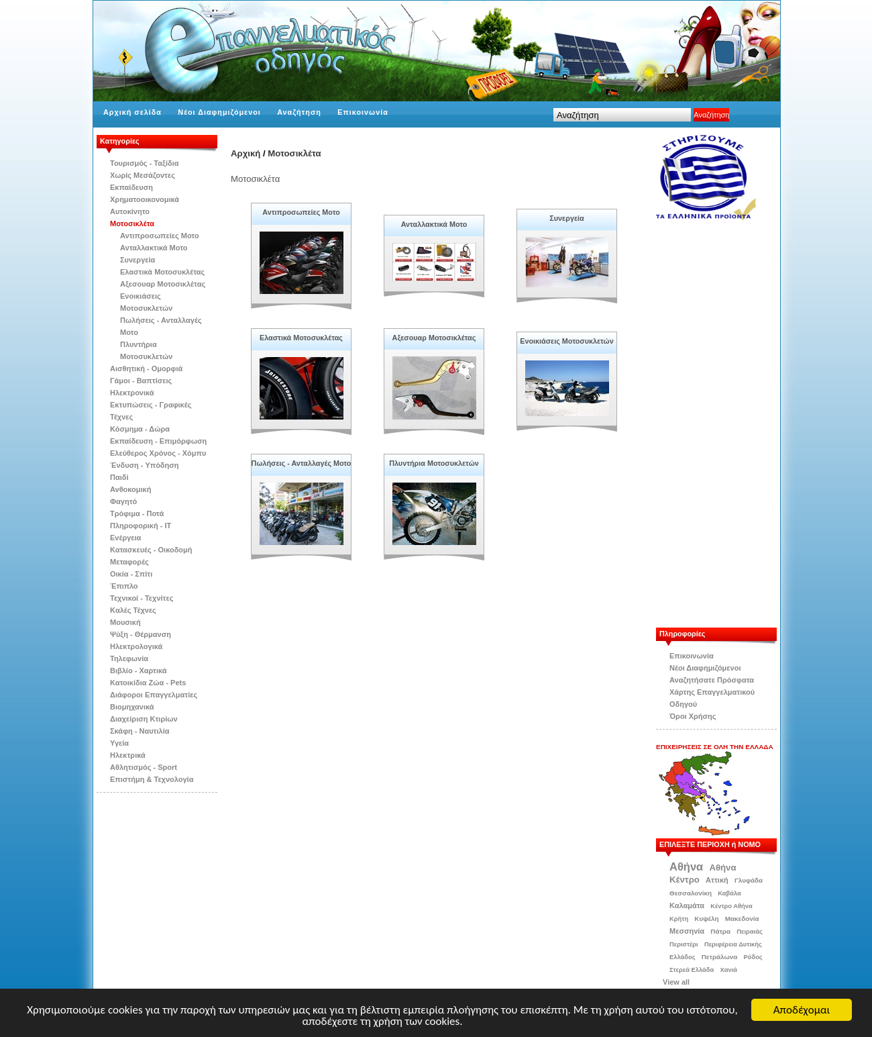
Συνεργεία (137, 260)
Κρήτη (678, 919)
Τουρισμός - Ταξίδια (144, 163)
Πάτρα (720, 931)
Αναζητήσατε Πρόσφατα (711, 680)
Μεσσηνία (686, 931)
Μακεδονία (742, 918)
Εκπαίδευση (131, 187)
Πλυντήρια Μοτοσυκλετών (434, 463)
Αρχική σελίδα (132, 112)
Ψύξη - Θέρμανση (140, 634)
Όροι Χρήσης (692, 716)
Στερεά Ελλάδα (691, 970)
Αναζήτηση (299, 112)
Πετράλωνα (720, 956)
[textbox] (622, 114)
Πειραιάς (750, 931)
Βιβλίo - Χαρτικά (138, 670)
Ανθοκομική (130, 489)
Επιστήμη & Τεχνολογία (151, 779)
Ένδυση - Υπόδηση (144, 465)
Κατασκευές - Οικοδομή (151, 550)
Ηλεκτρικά (128, 755)
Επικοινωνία (362, 112)
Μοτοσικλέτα (132, 223)
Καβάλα (729, 893)
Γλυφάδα (748, 880)
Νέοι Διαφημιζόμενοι (219, 112)
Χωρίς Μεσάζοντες (142, 175)
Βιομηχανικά (132, 707)
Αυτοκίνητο (130, 211)
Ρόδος (753, 957)
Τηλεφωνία (129, 658)
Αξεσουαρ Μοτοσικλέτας (162, 284)
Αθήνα (686, 866)
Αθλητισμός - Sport (143, 767)
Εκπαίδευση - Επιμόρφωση (158, 441)
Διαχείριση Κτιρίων (144, 719)
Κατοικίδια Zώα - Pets (148, 683)
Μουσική (125, 622)
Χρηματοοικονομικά (144, 199)
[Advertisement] (723, 424)
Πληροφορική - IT (140, 526)
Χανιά (728, 970)
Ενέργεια (125, 538)
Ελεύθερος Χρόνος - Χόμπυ (158, 453)
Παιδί (119, 477)
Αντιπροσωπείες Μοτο (159, 236)
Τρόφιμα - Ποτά (137, 513)
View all (676, 982)
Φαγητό (123, 501)
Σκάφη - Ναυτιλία (140, 731)
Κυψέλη (706, 918)
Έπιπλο (124, 586)
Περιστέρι (683, 944)
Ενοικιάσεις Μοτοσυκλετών (566, 341)
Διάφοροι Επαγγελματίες (153, 695)
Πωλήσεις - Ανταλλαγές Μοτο (301, 463)
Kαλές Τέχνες (133, 610)
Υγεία (119, 743)
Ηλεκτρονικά (132, 393)
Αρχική (245, 153)
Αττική (717, 880)
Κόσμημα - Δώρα (140, 429)
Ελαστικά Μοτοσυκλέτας (162, 272)
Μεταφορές (129, 562)
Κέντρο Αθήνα (731, 906)
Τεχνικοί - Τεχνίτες (141, 598)
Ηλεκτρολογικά (136, 646)
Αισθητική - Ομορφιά (146, 368)
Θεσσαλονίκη (690, 893)
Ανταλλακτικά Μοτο (153, 248)
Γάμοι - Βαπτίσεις (141, 381)
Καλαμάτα (686, 905)
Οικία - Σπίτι (131, 574)
